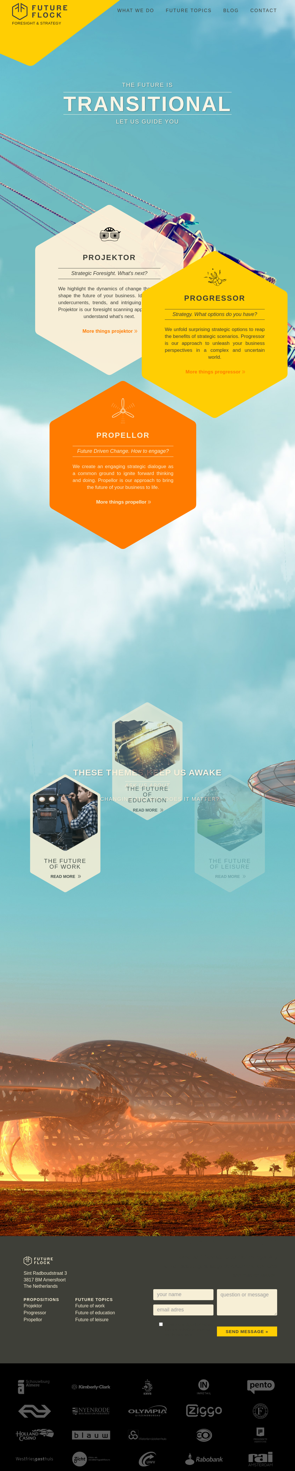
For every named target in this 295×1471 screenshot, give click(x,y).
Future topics (189, 10)
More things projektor (110, 331)
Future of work (90, 1305)
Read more (65, 876)
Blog (231, 10)
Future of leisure (92, 1319)
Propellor (33, 1319)
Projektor (33, 1305)
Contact (263, 10)
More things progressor (215, 372)
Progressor (35, 1312)
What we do (135, 10)
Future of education (95, 1312)
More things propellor (124, 502)
